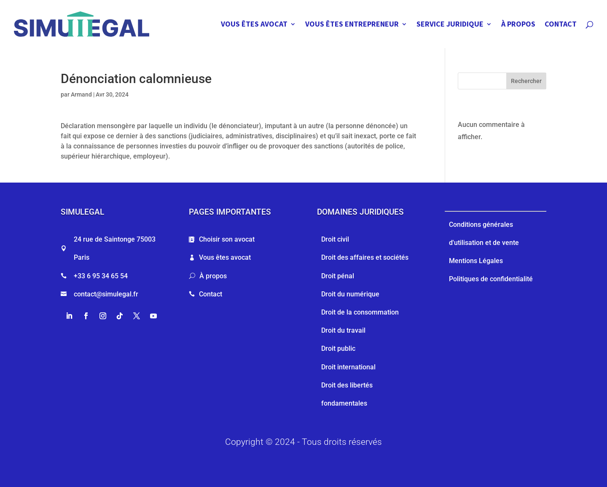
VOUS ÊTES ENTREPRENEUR (352, 25)
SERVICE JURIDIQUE (449, 25)
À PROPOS (518, 25)
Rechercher (526, 81)
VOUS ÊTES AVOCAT (254, 25)
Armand (81, 94)
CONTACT (561, 25)
